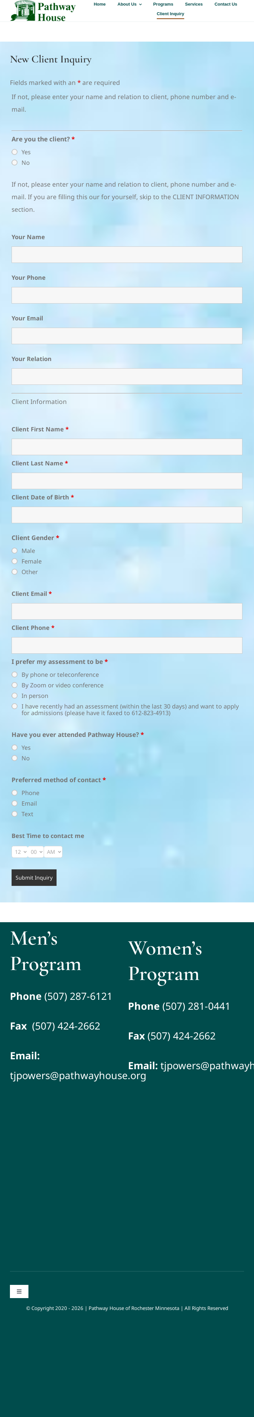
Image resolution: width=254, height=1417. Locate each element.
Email (29, 803)
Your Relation (32, 359)
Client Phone (33, 628)
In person (34, 695)
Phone (30, 792)
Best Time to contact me (48, 836)
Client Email (32, 594)
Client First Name (40, 429)
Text (27, 814)
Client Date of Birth (43, 497)
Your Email (27, 318)
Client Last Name (40, 463)
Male (28, 550)
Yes (26, 152)
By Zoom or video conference (62, 685)
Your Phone (29, 277)
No (25, 162)
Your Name (28, 237)
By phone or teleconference (60, 674)
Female (31, 561)
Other (29, 571)
